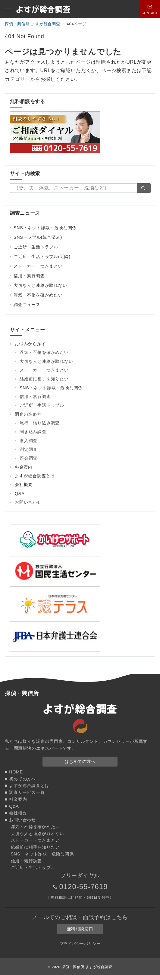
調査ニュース (27, 304)
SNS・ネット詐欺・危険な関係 (45, 227)
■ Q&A (12, 806)
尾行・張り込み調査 (40, 423)
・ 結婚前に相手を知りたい (32, 847)
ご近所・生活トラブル (36, 247)
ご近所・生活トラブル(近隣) (42, 256)
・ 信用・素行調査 (23, 860)
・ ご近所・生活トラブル (30, 867)
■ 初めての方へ (20, 778)
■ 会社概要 (16, 812)
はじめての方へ (80, 761)
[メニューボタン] (9, 9)
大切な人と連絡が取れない (40, 285)
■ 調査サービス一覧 (25, 792)
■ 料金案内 (16, 799)
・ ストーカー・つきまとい (32, 840)
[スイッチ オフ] (150, 9)
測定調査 (28, 449)
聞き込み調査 (33, 431)
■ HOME (14, 772)
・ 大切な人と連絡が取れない (34, 833)
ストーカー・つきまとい (38, 266)
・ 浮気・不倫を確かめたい (32, 826)
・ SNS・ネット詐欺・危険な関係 (39, 854)
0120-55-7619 (83, 886)
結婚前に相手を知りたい (44, 378)
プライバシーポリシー (80, 943)
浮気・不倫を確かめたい (38, 295)
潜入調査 (28, 440)
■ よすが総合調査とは (27, 785)
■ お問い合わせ (20, 819)
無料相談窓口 (80, 928)
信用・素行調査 (29, 275)
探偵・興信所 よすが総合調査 (86, 967)
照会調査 (28, 458)
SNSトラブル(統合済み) (38, 237)
